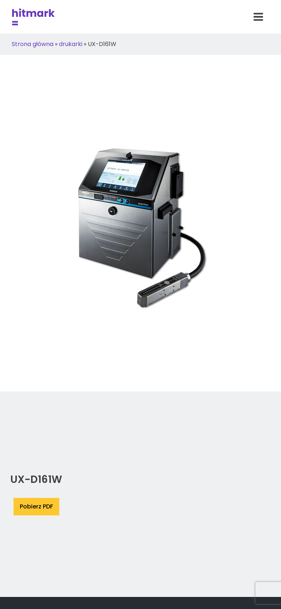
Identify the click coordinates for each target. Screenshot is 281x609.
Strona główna (32, 44)
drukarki (70, 44)
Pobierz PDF (36, 506)
